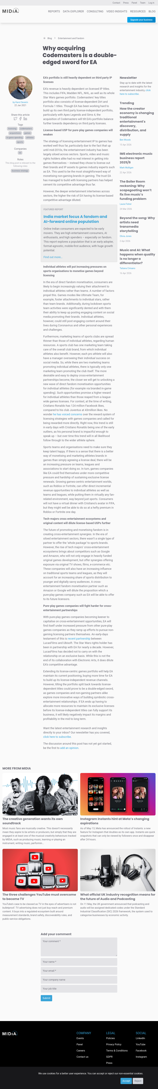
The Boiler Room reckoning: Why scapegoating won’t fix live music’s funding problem (136, 190)
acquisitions (15, 133)
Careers (81, 1050)
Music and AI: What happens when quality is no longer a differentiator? (137, 256)
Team (143, 3)
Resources (138, 11)
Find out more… (53, 257)
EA (20, 153)
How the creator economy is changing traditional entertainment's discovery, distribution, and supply (137, 121)
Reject (138, 1080)
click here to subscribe (57, 736)
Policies (110, 1038)
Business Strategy (20, 171)
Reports (54, 11)
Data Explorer (73, 11)
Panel (134, 3)
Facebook (141, 1050)
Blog (152, 11)
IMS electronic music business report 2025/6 (136, 158)
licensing (12, 129)
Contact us (82, 1056)
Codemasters (26, 129)
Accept (126, 1080)
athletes (30, 138)
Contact (116, 3)
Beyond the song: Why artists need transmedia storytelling (137, 224)
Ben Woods (125, 140)
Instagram (141, 1056)
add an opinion (69, 748)
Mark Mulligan (126, 167)
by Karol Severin (20, 102)
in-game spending (14, 138)
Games (27, 133)
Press (126, 3)
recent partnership (79, 638)
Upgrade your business (141, 20)
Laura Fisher (126, 204)
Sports (20, 142)
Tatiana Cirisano (127, 268)
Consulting (95, 11)
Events (80, 1038)
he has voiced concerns (67, 414)
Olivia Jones (125, 236)
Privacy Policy (113, 1044)
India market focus (75, 219)
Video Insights (116, 11)
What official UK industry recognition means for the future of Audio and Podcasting (117, 896)
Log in (151, 3)
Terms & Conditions (117, 1050)
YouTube (140, 1044)
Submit (46, 998)
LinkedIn (140, 1038)
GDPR (109, 1056)
